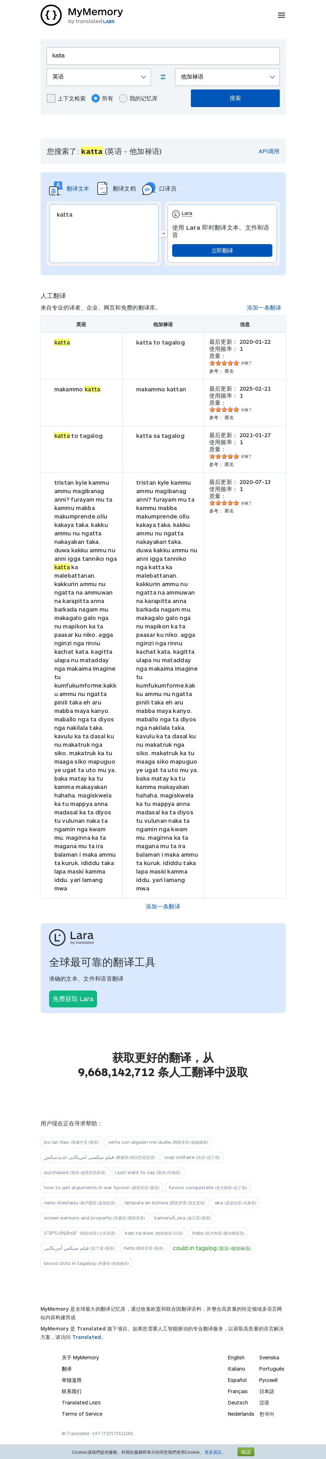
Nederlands (241, 1414)
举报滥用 (72, 1380)
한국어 (266, 1414)
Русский (268, 1380)
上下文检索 (66, 98)
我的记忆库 (138, 98)
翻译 (67, 1369)
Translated (86, 1337)
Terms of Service (82, 1414)
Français (238, 1391)
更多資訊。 (215, 1451)
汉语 (264, 1402)
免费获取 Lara (73, 998)
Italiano (236, 1369)
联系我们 (72, 1391)
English (236, 1357)
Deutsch (238, 1402)
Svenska (269, 1357)
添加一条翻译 (264, 307)
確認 (246, 1452)
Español (237, 1380)
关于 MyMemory (80, 1357)
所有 (102, 98)
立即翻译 (222, 250)
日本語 (266, 1391)
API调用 (269, 151)
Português (271, 1369)
